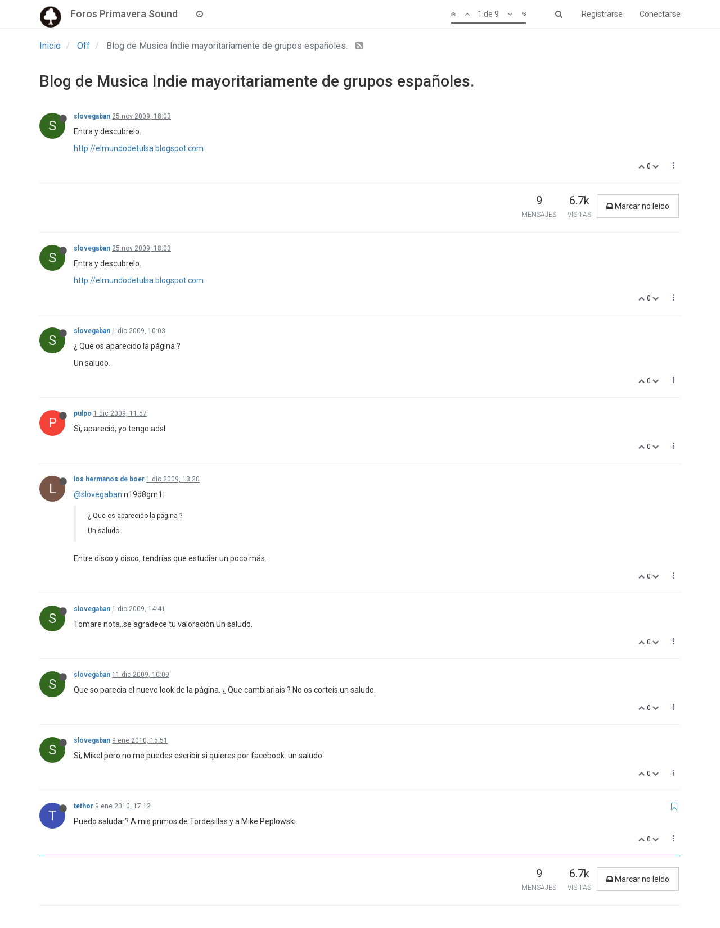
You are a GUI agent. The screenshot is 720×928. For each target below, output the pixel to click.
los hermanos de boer (109, 479)
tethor (83, 806)
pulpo (83, 413)
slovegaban (92, 116)
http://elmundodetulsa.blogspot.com (139, 148)
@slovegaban (98, 494)
